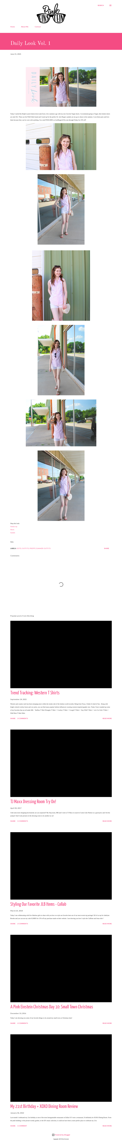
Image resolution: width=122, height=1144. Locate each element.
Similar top (13, 526)
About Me (24, 27)
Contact (38, 27)
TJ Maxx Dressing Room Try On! (33, 802)
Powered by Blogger (61, 1135)
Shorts (12, 529)
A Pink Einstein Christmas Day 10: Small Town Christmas (51, 1007)
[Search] (101, 5)
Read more (107, 718)
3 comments (22, 718)
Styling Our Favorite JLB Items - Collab (38, 904)
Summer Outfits (43, 548)
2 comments (22, 924)
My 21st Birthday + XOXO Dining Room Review (44, 1106)
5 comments (22, 821)
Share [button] (106, 548)
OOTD (19, 548)
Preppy (32, 548)
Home (12, 27)
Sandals (12, 533)
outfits (25, 548)
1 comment (22, 1126)
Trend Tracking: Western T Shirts (35, 693)
